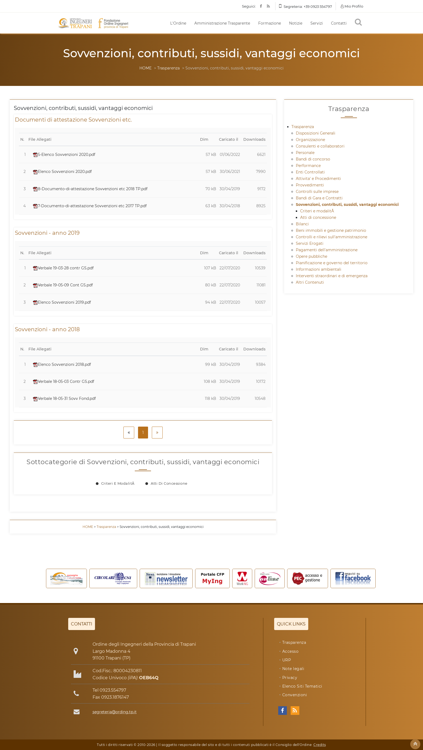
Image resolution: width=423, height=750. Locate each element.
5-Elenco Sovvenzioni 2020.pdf (64, 154)
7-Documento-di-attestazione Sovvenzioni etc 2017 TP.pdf (90, 205)
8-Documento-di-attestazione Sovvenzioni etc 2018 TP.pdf (90, 188)
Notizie (295, 23)
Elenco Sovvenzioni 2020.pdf (62, 171)
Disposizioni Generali (315, 133)
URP (286, 660)
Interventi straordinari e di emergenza (332, 275)
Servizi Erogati (309, 243)
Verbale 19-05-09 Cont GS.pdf (63, 285)
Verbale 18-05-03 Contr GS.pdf (63, 381)
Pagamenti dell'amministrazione (327, 249)
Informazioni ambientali (318, 269)
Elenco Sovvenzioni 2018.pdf (62, 364)
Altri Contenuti (310, 282)
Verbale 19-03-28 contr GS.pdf (63, 268)
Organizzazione (310, 139)
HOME (145, 68)
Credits (319, 745)
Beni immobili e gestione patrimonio (331, 230)
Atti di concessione (169, 483)
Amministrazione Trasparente (222, 23)
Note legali (293, 668)
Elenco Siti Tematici (302, 686)
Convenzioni (294, 694)
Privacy (289, 677)
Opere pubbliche (311, 256)
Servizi (316, 23)
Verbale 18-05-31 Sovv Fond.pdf (64, 398)
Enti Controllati (310, 172)
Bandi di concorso (313, 159)
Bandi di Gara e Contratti (319, 198)
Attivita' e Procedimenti (318, 178)
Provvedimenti (310, 185)
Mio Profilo (352, 6)
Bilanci (302, 224)
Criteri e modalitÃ (118, 483)
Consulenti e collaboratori (320, 146)
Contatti (339, 23)
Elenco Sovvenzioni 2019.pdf (62, 302)
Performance (308, 165)
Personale (305, 152)
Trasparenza (168, 68)
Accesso (290, 651)
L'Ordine (178, 23)
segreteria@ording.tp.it (115, 711)
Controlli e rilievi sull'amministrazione (331, 237)
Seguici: (249, 6)
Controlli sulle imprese (317, 191)
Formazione (269, 23)
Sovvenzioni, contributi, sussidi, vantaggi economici (347, 204)
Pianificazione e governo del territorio (332, 262)
